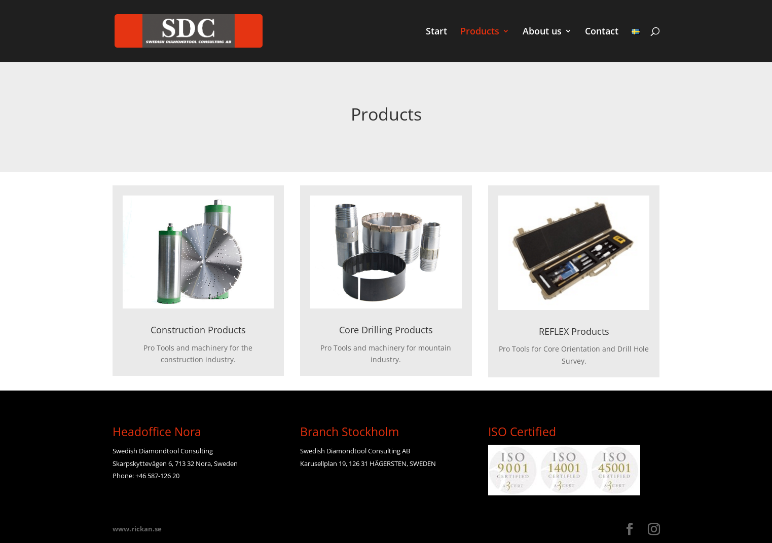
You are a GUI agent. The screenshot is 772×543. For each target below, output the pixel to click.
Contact (601, 32)
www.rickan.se (137, 528)
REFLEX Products (574, 331)
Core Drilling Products (386, 330)
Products (479, 32)
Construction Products (198, 330)
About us (542, 32)
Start (436, 32)
